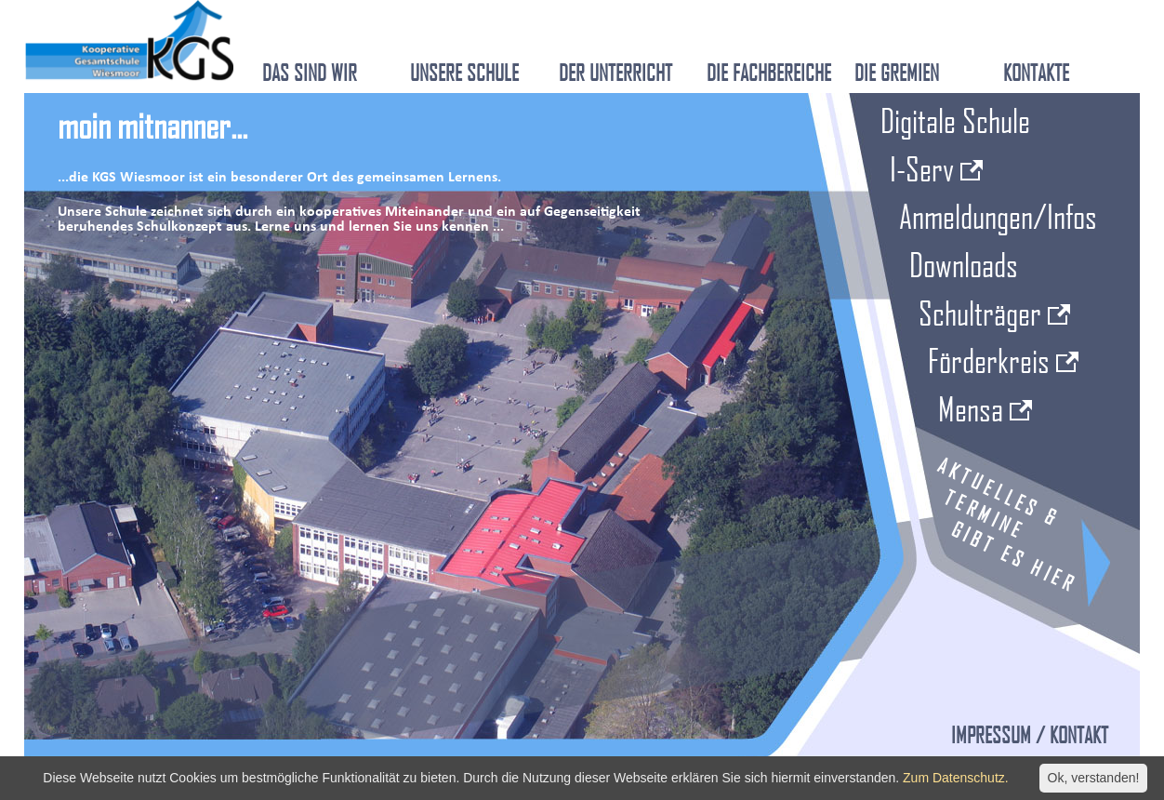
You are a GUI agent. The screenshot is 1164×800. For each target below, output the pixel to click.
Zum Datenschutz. (956, 777)
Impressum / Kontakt (1029, 735)
